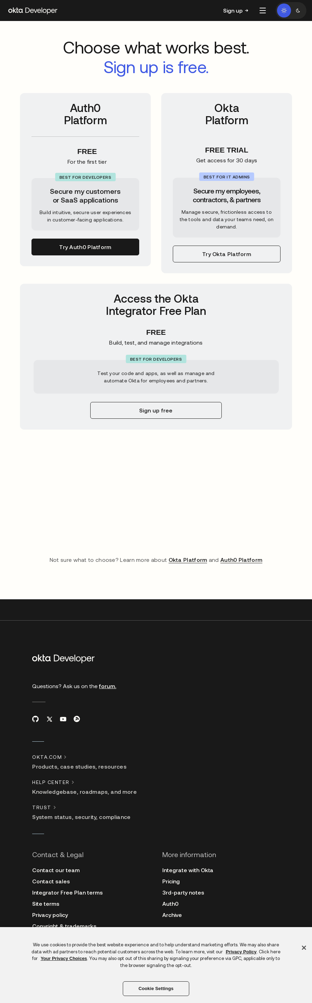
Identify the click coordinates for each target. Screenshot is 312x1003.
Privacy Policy (241, 951)
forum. (107, 686)
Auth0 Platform (241, 559)
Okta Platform (188, 559)
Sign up (233, 10)
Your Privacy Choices (64, 958)
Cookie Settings (156, 988)
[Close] (304, 947)
